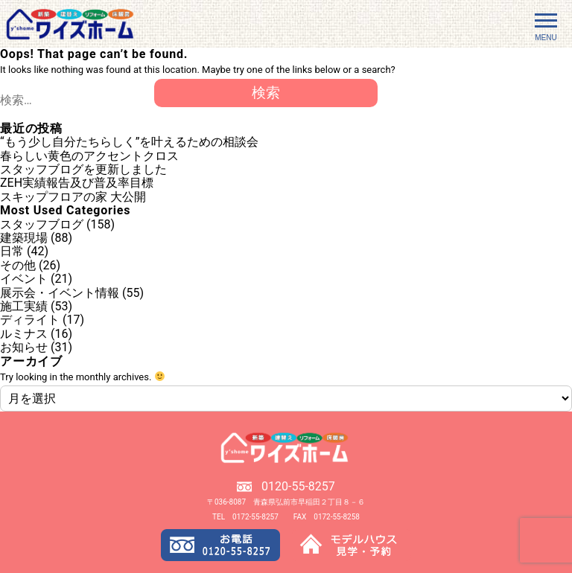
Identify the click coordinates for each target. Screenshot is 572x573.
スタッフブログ (41, 224)
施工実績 (24, 306)
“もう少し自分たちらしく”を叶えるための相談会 (129, 142)
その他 (18, 265)
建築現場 (24, 238)
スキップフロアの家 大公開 (73, 197)
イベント (24, 279)
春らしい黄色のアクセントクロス (89, 156)
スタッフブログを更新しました (83, 169)
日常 (12, 251)
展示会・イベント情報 (59, 293)
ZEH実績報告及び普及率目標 (76, 183)
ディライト (30, 320)
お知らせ (24, 347)
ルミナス (24, 334)
